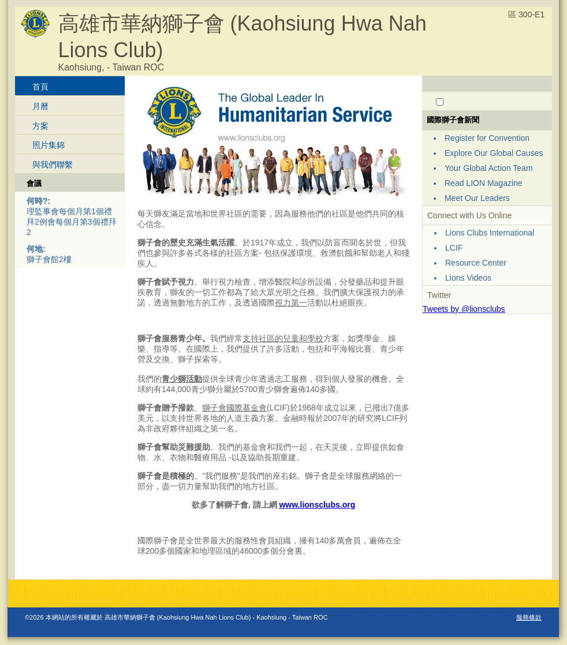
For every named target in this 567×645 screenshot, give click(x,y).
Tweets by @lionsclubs (464, 309)
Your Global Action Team (489, 168)
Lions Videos (468, 277)
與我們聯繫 (52, 164)
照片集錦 (48, 145)
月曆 (40, 106)
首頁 (40, 86)
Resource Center (475, 262)
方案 (40, 126)
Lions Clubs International (489, 232)
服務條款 (529, 617)
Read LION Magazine (484, 183)
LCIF (453, 247)
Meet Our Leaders (477, 198)
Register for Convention (487, 138)
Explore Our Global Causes (494, 153)
